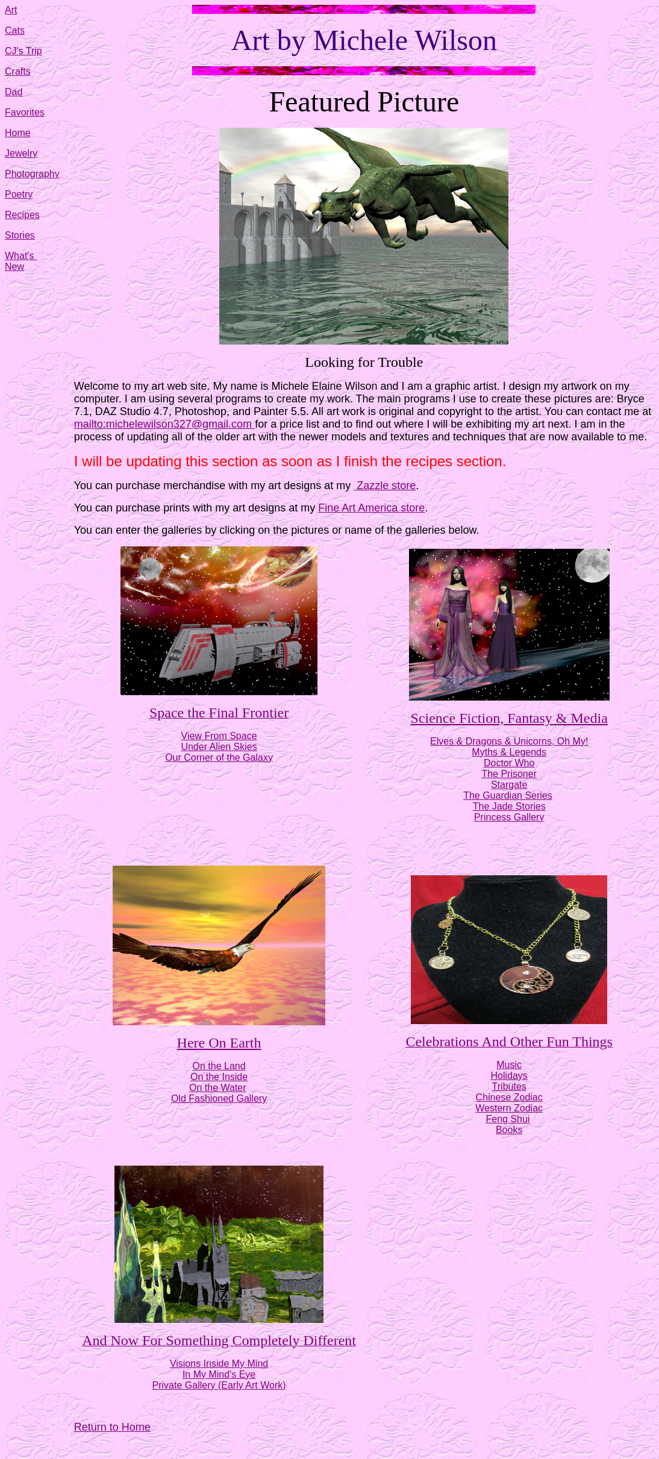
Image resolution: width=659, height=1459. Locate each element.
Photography (32, 174)
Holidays (509, 1075)
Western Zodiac (509, 1108)
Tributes (509, 1086)
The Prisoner (509, 774)
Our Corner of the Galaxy (219, 757)
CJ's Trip (23, 51)
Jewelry (21, 153)
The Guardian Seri (502, 795)
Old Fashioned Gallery (219, 1098)
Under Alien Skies (219, 747)
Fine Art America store (371, 508)
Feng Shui (507, 1119)
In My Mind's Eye (219, 1374)
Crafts (18, 71)
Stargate (509, 784)
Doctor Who (509, 763)
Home (18, 133)
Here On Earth (219, 1043)
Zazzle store (385, 486)
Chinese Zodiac (509, 1097)
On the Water (217, 1088)
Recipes (22, 215)
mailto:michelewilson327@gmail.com (164, 424)
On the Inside (219, 1077)
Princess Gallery (509, 817)
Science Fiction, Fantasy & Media (509, 718)
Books (509, 1130)
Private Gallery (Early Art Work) (219, 1385)
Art (11, 10)
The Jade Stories (509, 806)
